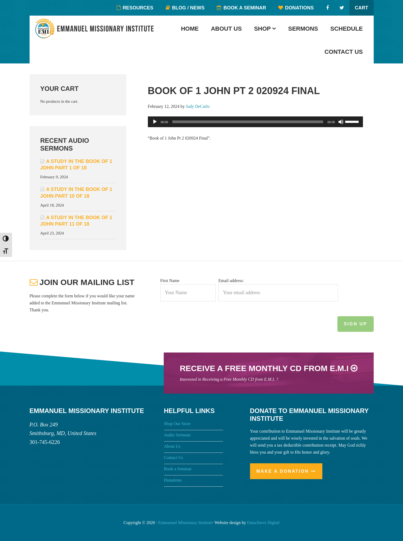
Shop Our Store (177, 423)
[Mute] (341, 121)
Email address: (231, 280)
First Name (170, 280)
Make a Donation (282, 471)
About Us (172, 446)
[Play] (155, 121)
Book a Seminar (178, 469)
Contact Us (173, 457)
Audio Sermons (177, 435)
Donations (173, 480)
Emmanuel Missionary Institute (95, 28)
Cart (361, 7)
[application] (255, 121)
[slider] (247, 121)
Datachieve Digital (263, 522)
